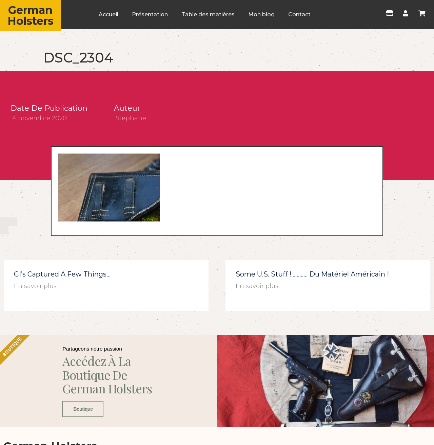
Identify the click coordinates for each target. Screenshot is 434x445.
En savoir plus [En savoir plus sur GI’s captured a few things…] (35, 286)
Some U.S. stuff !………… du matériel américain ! (312, 274)
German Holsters (30, 15)
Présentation (150, 14)
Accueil (108, 14)
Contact (299, 14)
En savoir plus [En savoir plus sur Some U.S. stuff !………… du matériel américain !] (257, 286)
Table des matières (208, 14)
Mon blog (261, 14)
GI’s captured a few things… (62, 274)
